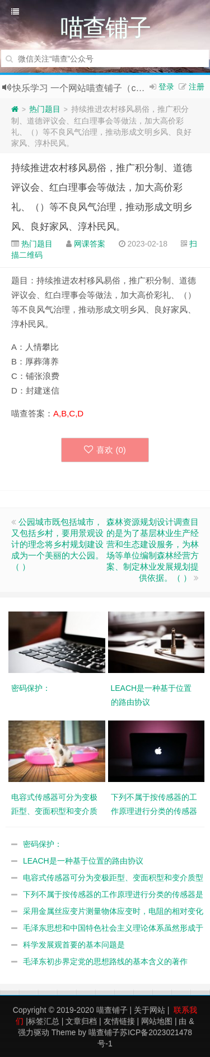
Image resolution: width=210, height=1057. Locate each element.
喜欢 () (105, 449)
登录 (166, 86)
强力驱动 (33, 1032)
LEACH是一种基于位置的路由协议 (83, 860)
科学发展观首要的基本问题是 (74, 944)
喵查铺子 (112, 1010)
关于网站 (149, 1010)
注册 (196, 86)
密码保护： (42, 844)
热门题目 (44, 109)
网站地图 (156, 1021)
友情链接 (119, 1021)
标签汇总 (43, 1021)
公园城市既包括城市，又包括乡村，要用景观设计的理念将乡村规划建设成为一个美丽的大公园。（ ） (57, 544)
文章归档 (81, 1021)
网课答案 (89, 243)
